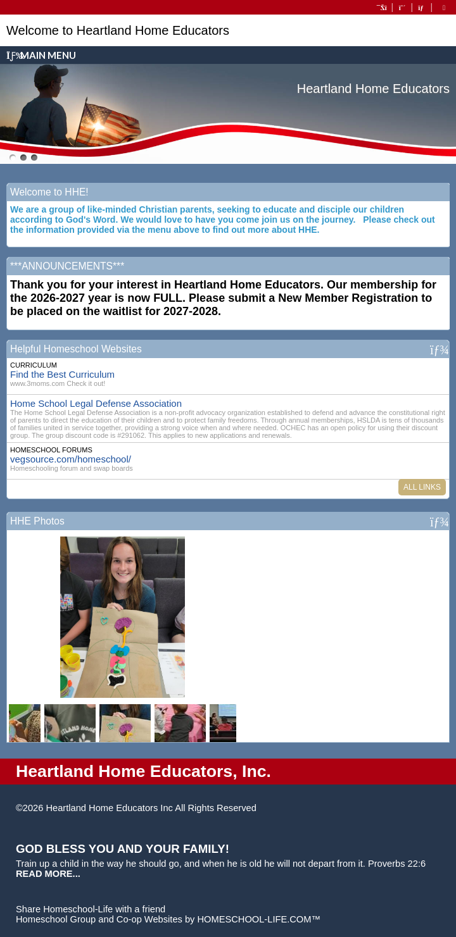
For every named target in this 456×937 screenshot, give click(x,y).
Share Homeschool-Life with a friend (90, 909)
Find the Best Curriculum (62, 374)
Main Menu (41, 55)
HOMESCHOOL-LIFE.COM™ (258, 919)
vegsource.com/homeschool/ (70, 459)
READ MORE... (48, 874)
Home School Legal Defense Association (96, 403)
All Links (422, 487)
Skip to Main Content (312, 808)
